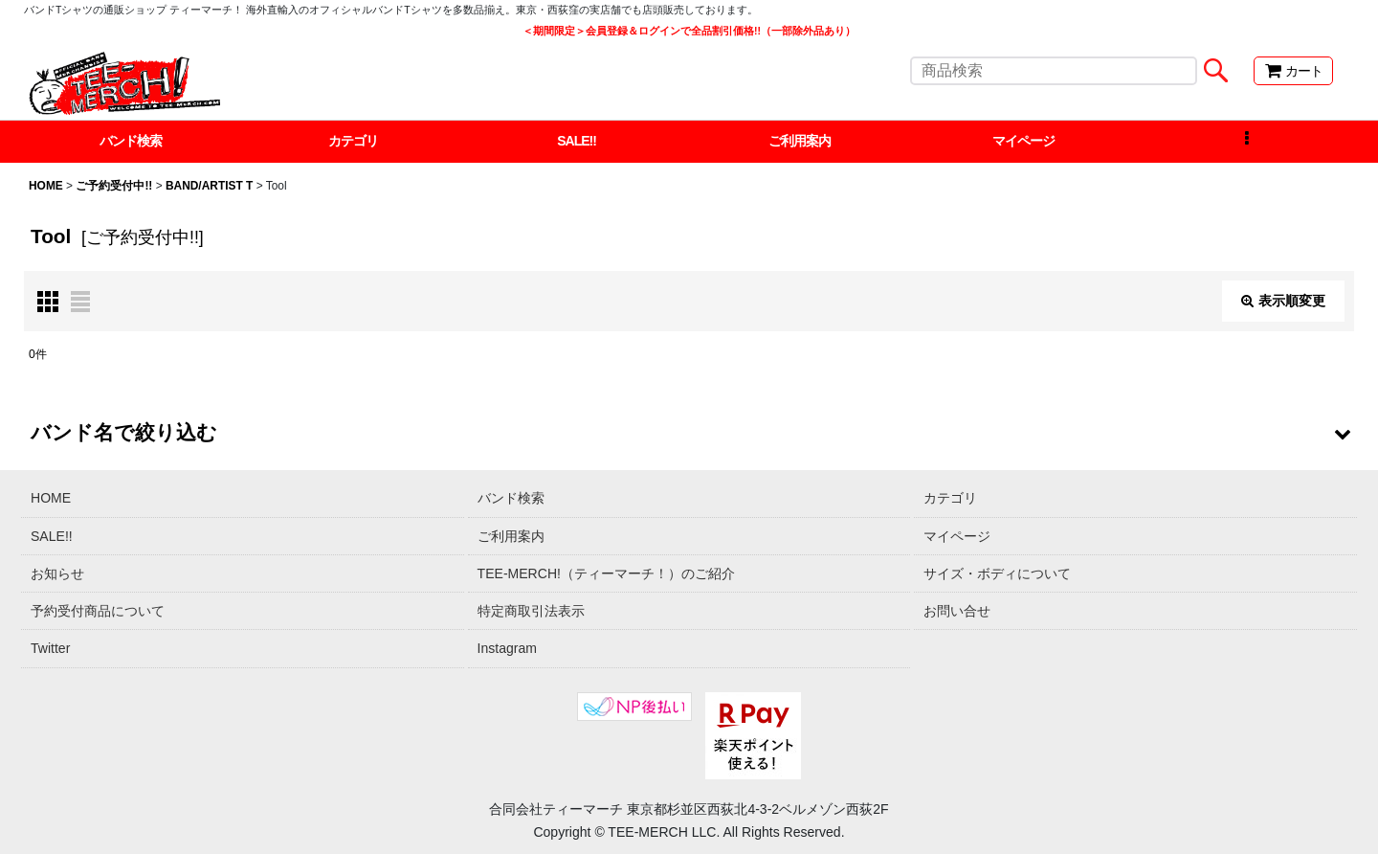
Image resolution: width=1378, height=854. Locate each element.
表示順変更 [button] (1283, 300)
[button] (1246, 142)
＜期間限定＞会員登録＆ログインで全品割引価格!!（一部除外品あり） (689, 30)
